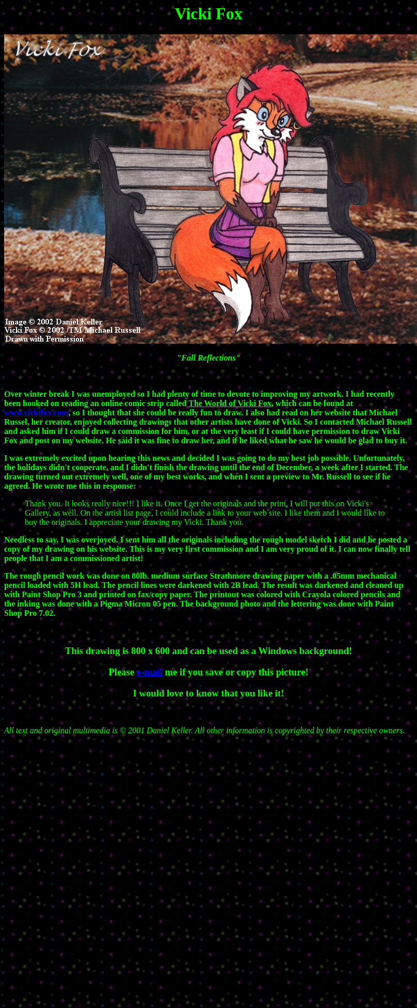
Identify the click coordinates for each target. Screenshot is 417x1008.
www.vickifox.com (36, 412)
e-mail (150, 671)
